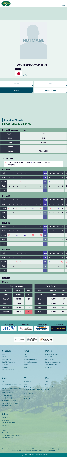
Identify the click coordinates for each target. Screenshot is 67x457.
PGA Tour (5, 364)
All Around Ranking (8, 393)
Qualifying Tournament (9, 362)
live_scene (5, 425)
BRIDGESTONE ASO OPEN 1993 (16, 124)
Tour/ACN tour (6, 359)
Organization (6, 420)
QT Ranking (48, 367)
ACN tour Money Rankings (10, 403)
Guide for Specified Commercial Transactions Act (12, 436)
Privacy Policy (6, 433)
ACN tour (5, 357)
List (46, 384)
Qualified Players (50, 357)
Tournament (49, 387)
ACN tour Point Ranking (9, 400)
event (47, 389)
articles (26, 384)
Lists (3, 382)
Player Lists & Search (51, 354)
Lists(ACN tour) (7, 398)
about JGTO (6, 417)
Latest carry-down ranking (53, 362)
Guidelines (27, 396)
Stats (50, 84)
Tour (3, 354)
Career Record (50, 90)
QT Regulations (28, 394)
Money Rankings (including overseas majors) (11, 389)
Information (27, 382)
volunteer (5, 428)
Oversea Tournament (30, 362)
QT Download (28, 399)
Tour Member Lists (51, 364)
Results (16, 90)
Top (46, 382)
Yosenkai (5, 367)
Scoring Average (7, 395)
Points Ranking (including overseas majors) (11, 385)
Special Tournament (8, 370)
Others (26, 364)
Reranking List (49, 359)
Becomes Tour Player (8, 423)
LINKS (4, 430)
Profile (16, 84)
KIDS (25, 367)
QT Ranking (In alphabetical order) (33, 390)
